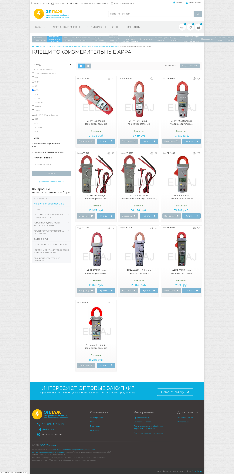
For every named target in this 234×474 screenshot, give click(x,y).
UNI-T (36, 82)
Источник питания (42, 158)
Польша (37, 127)
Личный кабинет (185, 417)
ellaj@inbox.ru (61, 3)
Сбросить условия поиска (52, 182)
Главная (37, 46)
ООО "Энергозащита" (43, 69)
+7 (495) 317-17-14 (41, 3)
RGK (35, 131)
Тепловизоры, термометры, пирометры (49, 232)
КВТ (35, 119)
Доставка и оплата (66, 27)
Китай (36, 110)
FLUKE (36, 98)
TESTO (36, 94)
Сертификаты (96, 27)
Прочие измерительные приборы (47, 259)
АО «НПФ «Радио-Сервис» (45, 115)
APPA (36, 90)
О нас (116, 27)
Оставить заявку (175, 392)
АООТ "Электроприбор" (44, 73)
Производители (141, 417)
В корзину (86, 141)
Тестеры (38, 209)
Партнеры (95, 426)
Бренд (36, 65)
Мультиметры (41, 198)
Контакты (133, 27)
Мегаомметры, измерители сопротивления (48, 216)
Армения (37, 102)
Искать (51, 173)
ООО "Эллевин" (48, 445)
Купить (106, 141)
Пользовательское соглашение (148, 433)
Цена (35, 138)
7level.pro (196, 471)
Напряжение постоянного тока (48, 152)
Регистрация (193, 2)
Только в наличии (41, 164)
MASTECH (37, 77)
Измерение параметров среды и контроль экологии (51, 251)
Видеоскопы (41, 239)
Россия (36, 106)
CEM (35, 123)
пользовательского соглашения (53, 452)
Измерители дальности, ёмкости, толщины (47, 224)
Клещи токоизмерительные (105, 46)
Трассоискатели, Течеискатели (50, 244)
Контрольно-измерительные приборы (72, 46)
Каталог (40, 27)
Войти (177, 2)
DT (34, 86)
